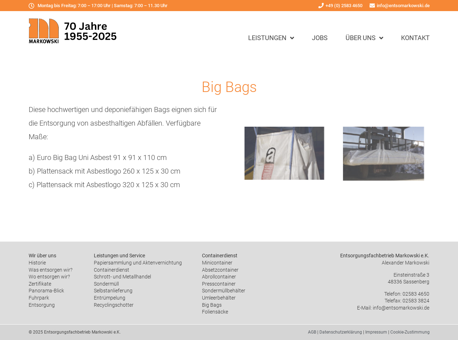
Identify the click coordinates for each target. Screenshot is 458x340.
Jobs (320, 38)
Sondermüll (106, 284)
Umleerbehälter (219, 298)
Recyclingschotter (114, 305)
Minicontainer (217, 263)
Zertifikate (40, 284)
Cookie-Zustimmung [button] (410, 332)
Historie (37, 263)
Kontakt (415, 38)
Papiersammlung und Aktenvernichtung (138, 263)
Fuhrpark (39, 298)
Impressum (376, 332)
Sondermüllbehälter (223, 290)
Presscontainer (219, 284)
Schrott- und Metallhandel (122, 277)
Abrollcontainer (219, 277)
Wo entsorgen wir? (49, 277)
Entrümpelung (109, 298)
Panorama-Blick (46, 290)
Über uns (364, 38)
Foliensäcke (215, 312)
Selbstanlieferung (113, 290)
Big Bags (212, 305)
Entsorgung (42, 305)
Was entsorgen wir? (50, 270)
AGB (312, 332)
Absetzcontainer (220, 270)
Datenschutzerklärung (340, 332)
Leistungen (271, 38)
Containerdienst (111, 270)
